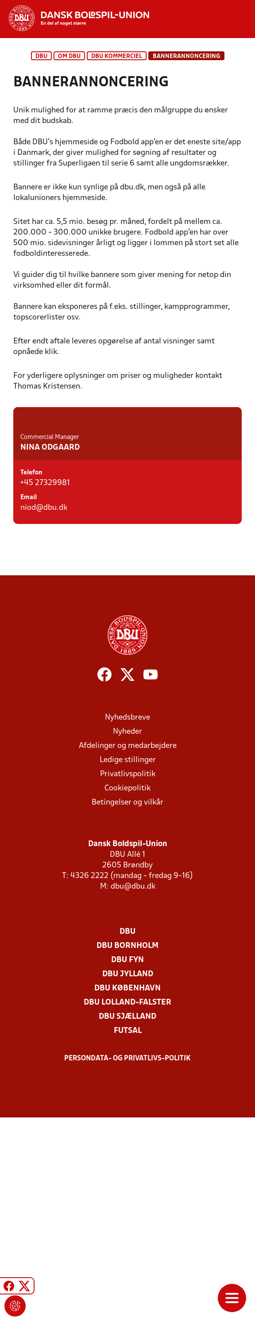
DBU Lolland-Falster (127, 1206)
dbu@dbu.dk (133, 1090)
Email (28, 712)
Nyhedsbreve (127, 921)
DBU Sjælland (127, 1220)
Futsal (128, 1234)
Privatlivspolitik (127, 978)
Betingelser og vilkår (127, 1006)
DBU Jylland (127, 1178)
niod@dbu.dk (43, 722)
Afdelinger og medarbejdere (128, 949)
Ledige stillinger (128, 963)
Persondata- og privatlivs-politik (127, 1262)
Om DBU (69, 56)
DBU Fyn (127, 1163)
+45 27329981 (45, 697)
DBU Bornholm (127, 1149)
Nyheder (127, 935)
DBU (41, 56)
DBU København (127, 1192)
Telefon (31, 687)
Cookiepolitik (127, 992)
